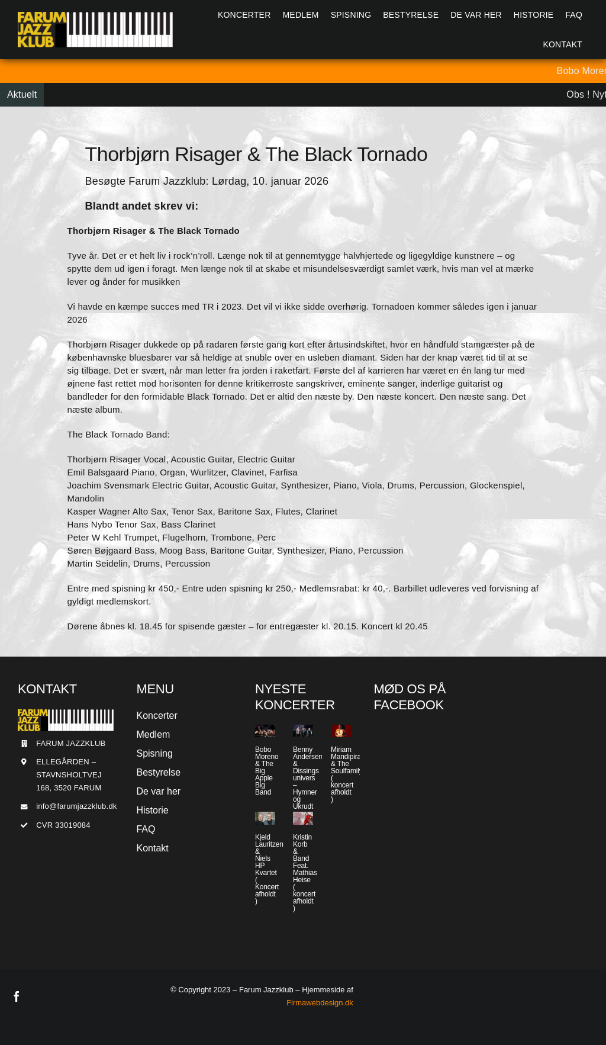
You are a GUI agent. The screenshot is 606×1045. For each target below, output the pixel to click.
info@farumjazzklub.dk (76, 806)
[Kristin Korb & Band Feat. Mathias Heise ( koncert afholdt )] (303, 818)
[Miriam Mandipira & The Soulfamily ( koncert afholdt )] (341, 731)
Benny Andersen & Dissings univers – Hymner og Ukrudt (308, 778)
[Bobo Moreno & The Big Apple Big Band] (265, 731)
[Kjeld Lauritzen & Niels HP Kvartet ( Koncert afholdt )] (265, 818)
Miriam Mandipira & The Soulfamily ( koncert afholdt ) (347, 774)
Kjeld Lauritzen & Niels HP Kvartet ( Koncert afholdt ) (269, 869)
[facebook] (17, 996)
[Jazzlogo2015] (95, 16)
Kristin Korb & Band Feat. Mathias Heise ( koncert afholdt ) (305, 872)
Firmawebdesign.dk (319, 1002)
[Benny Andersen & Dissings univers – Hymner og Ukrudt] (303, 731)
